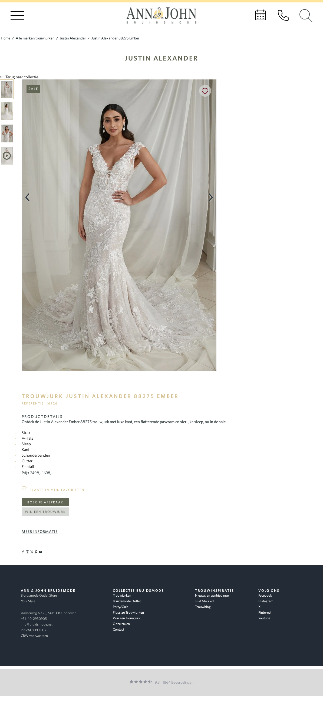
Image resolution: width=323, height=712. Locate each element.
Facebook (265, 595)
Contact (118, 629)
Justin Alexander (161, 58)
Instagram (265, 601)
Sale (33, 89)
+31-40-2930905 (34, 619)
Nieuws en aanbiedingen (212, 595)
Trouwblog (203, 607)
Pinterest (264, 612)
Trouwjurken (122, 595)
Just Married (204, 601)
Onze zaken (121, 624)
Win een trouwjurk (45, 511)
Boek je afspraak (45, 502)
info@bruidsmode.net (36, 624)
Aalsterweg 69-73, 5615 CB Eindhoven (48, 613)
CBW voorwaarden (34, 636)
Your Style (28, 601)
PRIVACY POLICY (34, 630)
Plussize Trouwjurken (128, 612)
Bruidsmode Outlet (127, 601)
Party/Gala (120, 607)
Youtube (264, 618)
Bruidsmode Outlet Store (39, 595)
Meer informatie (40, 531)
